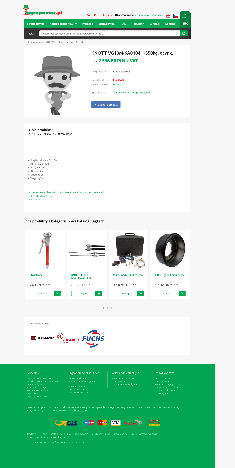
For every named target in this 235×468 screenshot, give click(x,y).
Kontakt (180, 23)
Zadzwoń (130, 79)
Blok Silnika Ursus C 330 (48, 390)
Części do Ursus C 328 (47, 396)
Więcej (51, 293)
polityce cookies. (90, 410)
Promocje (97, 23)
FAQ (133, 23)
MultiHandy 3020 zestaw (138, 274)
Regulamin (148, 23)
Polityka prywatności (110, 434)
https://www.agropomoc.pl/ (42, 7)
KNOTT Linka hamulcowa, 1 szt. (92, 276)
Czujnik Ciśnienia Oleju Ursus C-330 (53, 381)
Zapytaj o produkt (116, 104)
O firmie (165, 23)
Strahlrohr (46, 274)
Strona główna (45, 23)
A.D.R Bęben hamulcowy (179, 274)
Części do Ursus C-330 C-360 (50, 378)
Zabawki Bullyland (45, 384)
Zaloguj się (76, 434)
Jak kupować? (117, 23)
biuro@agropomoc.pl (181, 384)
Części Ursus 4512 (45, 393)
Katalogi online (130, 434)
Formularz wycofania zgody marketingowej (57, 437)
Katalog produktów (73, 23)
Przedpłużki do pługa (46, 387)
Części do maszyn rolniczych (154, 434)
